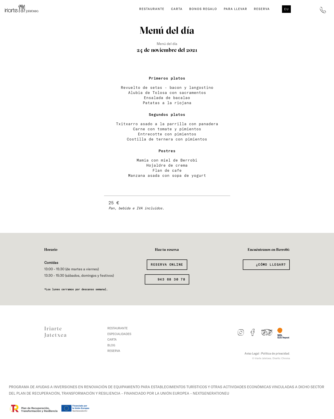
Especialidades (119, 334)
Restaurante (151, 9)
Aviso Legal (252, 353)
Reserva (262, 9)
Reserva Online (167, 264)
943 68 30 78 (170, 279)
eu (286, 9)
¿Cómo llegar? (269, 264)
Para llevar (235, 9)
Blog (111, 345)
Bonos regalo (203, 9)
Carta (177, 9)
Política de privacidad (275, 353)
